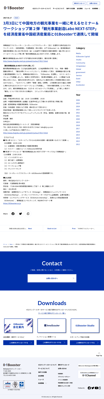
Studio (78, 59)
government (80, 72)
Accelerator (80, 85)
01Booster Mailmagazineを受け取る (89, 366)
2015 (78, 135)
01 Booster (14, 7)
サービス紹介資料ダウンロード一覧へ (52, 313)
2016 (78, 131)
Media (78, 53)
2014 (78, 138)
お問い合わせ (93, 3)
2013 (78, 141)
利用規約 (60, 373)
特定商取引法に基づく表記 (65, 383)
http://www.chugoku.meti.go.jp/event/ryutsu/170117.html (25, 61)
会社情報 (41, 376)
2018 (78, 125)
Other (78, 81)
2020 (78, 119)
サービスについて (44, 368)
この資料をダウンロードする (18, 343)
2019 (78, 122)
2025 (78, 103)
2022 (78, 112)
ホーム (5, 244)
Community (80, 63)
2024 (78, 106)
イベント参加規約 (63, 380)
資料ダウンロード (79, 3)
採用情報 (41, 383)
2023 (78, 109)
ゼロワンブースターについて (47, 365)
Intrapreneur (81, 66)
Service (79, 75)
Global (78, 69)
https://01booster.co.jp (12, 203)
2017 (78, 128)
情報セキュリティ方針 (64, 386)
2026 (78, 100)
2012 (78, 144)
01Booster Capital (83, 56)
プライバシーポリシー (64, 377)
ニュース (41, 379)
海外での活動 (42, 372)
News (11, 244)
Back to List (52, 228)
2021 (78, 116)
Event (16, 18)
